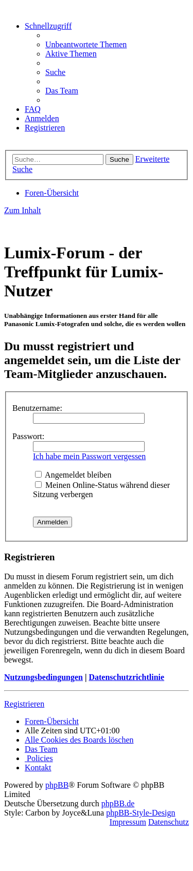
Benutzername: (37, 408)
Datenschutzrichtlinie (126, 677)
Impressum (128, 822)
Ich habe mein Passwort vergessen (89, 456)
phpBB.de (117, 803)
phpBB (56, 785)
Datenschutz (168, 822)
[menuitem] (86, 44)
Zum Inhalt (22, 210)
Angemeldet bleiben (73, 474)
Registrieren (24, 703)
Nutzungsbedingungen (43, 677)
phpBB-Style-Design (140, 812)
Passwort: (28, 436)
